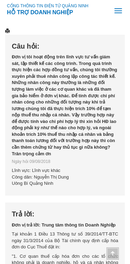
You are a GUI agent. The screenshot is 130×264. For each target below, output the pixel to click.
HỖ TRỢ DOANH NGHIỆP (40, 11)
